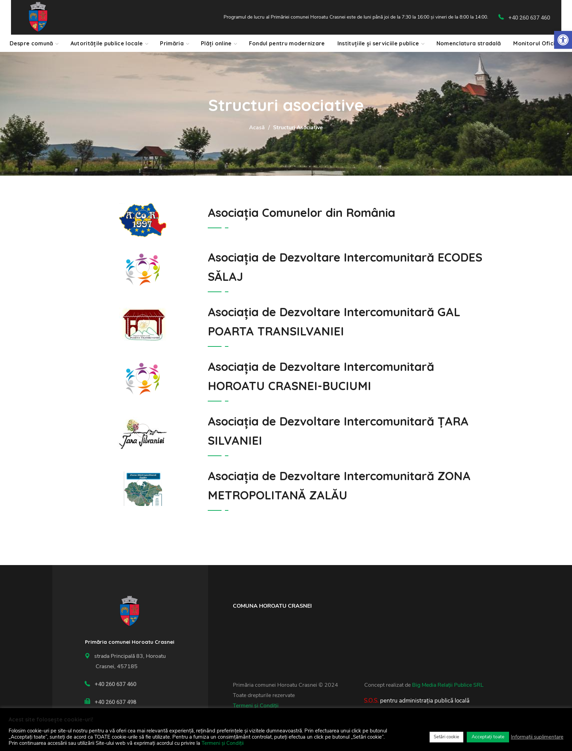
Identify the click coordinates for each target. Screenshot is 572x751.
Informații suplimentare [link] (537, 737)
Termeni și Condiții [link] (256, 705)
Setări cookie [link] (446, 737)
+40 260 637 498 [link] (115, 702)
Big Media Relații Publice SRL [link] (448, 685)
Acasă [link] (257, 127)
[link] (563, 40)
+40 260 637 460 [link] (529, 17)
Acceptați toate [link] (488, 736)
